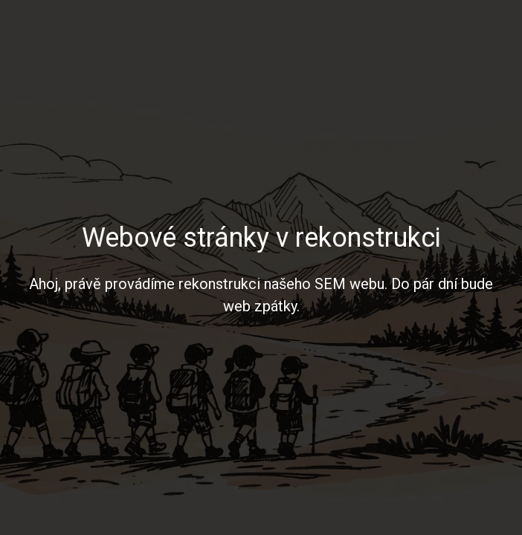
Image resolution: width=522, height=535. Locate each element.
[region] (261, 267)
